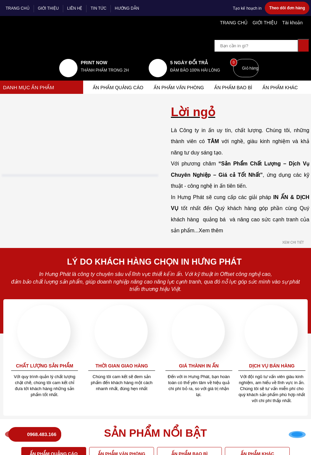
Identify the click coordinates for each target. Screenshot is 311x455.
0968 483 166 (38, 251)
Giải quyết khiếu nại (181, 232)
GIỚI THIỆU (48, 8)
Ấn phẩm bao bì (237, 74)
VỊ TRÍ (84, 369)
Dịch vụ (89, 264)
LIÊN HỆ (74, 8)
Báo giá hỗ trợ (96, 194)
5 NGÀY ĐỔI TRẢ (185, 49)
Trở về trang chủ (155, 133)
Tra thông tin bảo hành (105, 307)
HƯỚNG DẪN (125, 8)
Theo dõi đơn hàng (287, 8)
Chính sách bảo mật (181, 223)
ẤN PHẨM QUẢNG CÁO (118, 74)
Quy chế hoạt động (181, 204)
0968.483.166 (42, 430)
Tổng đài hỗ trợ (177, 194)
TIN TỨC (97, 8)
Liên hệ (90, 232)
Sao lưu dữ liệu (97, 317)
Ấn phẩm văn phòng (181, 74)
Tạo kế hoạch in (248, 8)
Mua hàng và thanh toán (107, 279)
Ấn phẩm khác (285, 74)
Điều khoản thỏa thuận (184, 213)
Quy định (170, 179)
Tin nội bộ (92, 223)
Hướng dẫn (94, 179)
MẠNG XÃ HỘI (174, 264)
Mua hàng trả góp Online (107, 288)
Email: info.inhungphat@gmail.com (41, 223)
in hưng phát (20, 192)
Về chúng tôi (95, 213)
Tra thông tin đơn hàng (105, 298)
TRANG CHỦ (17, 8)
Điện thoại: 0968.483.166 (32, 232)
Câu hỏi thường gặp (102, 204)
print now (91, 49)
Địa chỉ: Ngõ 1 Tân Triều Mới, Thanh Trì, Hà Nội (40, 210)
